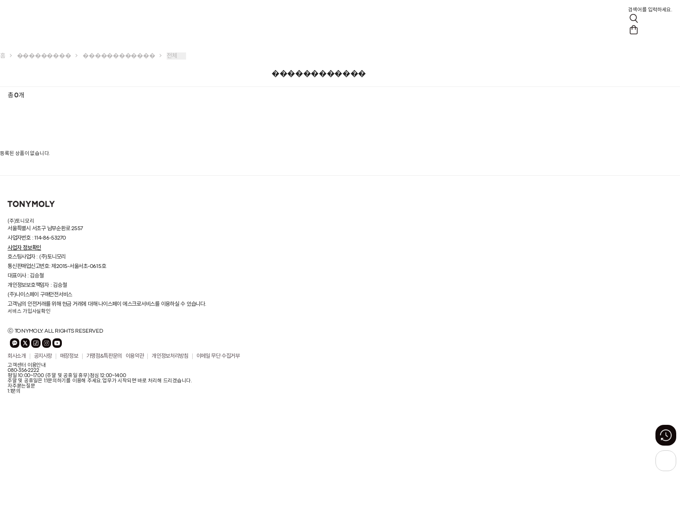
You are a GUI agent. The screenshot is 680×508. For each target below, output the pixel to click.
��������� (44, 56)
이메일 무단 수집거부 (218, 356)
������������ (119, 56)
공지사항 (43, 356)
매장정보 (69, 356)
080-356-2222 (23, 370)
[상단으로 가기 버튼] (665, 460)
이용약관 (135, 356)
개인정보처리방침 (170, 356)
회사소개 (17, 356)
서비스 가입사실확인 (29, 311)
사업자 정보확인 (24, 247)
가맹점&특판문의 (104, 356)
